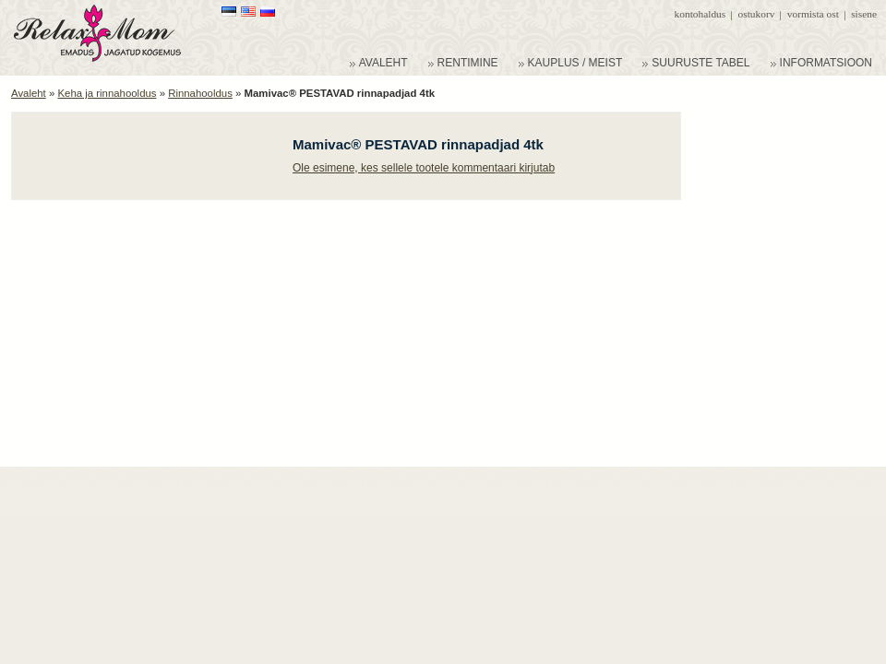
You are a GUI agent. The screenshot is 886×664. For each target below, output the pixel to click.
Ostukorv (756, 13)
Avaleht (28, 93)
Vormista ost (813, 13)
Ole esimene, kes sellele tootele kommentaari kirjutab (424, 167)
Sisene (864, 13)
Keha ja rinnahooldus (106, 93)
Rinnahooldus (200, 93)
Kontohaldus (700, 13)
